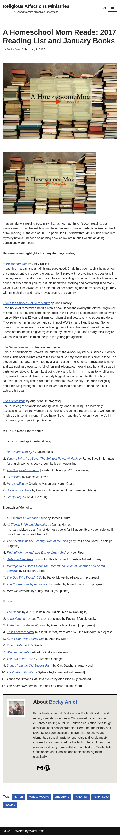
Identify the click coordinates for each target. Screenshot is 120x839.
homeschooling (39, 801)
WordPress (36, 835)
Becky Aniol (13, 49)
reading (10, 809)
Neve (6, 835)
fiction (18, 801)
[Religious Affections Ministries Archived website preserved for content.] (36, 8)
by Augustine (27, 587)
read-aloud (102, 801)
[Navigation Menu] (112, 8)
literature (62, 801)
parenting (81, 801)
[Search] (104, 8)
